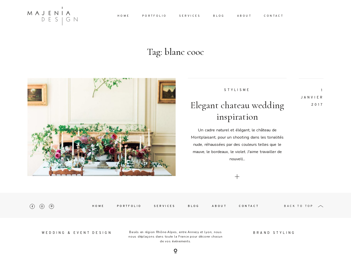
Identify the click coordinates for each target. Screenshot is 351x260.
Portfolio (154, 16)
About (244, 16)
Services (190, 16)
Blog (219, 16)
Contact (274, 16)
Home (123, 16)
